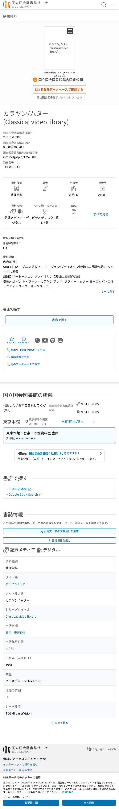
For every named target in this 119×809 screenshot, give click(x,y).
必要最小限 (31, 802)
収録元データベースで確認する (59, 89)
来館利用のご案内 (79, 421)
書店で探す (59, 319)
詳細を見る (68, 792)
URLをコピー (24, 340)
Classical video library (21, 616)
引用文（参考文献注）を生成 (25, 350)
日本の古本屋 (20, 488)
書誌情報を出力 (17, 357)
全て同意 (89, 802)
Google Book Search (26, 494)
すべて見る (101, 214)
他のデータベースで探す (23, 364)
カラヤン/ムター (17, 584)
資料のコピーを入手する (17, 770)
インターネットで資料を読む (20, 764)
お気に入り (11, 340)
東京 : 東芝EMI (15, 632)
